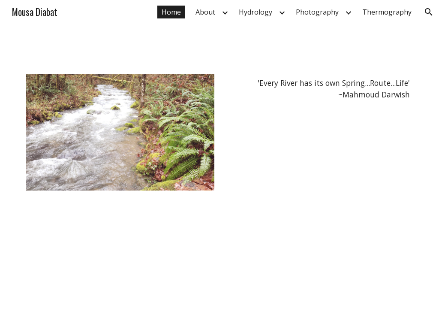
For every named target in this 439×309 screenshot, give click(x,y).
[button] (428, 12)
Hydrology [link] (255, 12)
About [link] (205, 12)
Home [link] (171, 12)
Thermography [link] (387, 12)
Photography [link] (317, 12)
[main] (319, 89)
